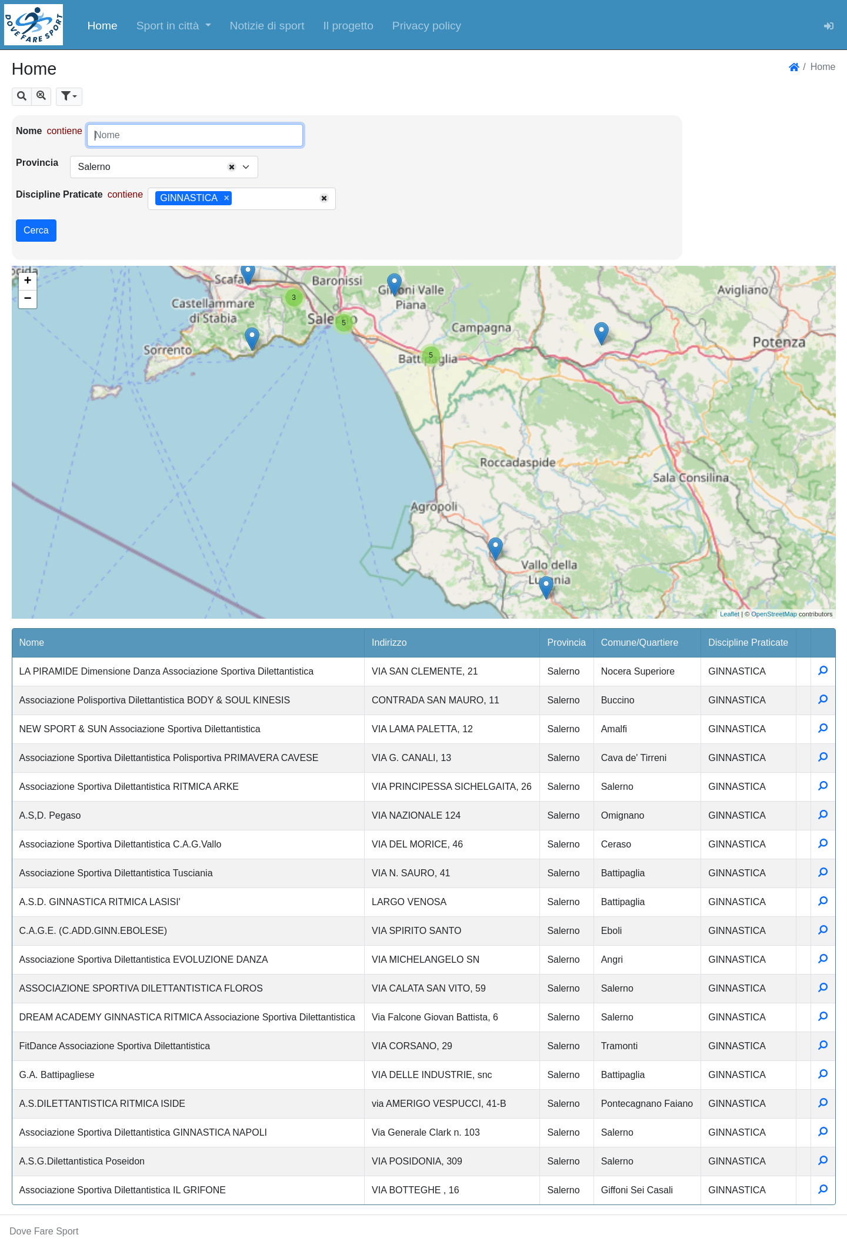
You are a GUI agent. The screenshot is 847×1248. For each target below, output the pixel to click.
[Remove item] (227, 198)
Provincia (37, 163)
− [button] (27, 299)
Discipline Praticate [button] (748, 643)
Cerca (36, 230)
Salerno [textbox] (94, 167)
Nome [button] (32, 643)
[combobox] (164, 167)
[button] (174, 24)
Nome (29, 131)
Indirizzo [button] (389, 643)
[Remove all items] (231, 167)
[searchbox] (238, 198)
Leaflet (729, 614)
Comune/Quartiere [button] (640, 643)
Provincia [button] (566, 643)
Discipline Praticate (59, 194)
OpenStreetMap (774, 614)
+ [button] (27, 282)
